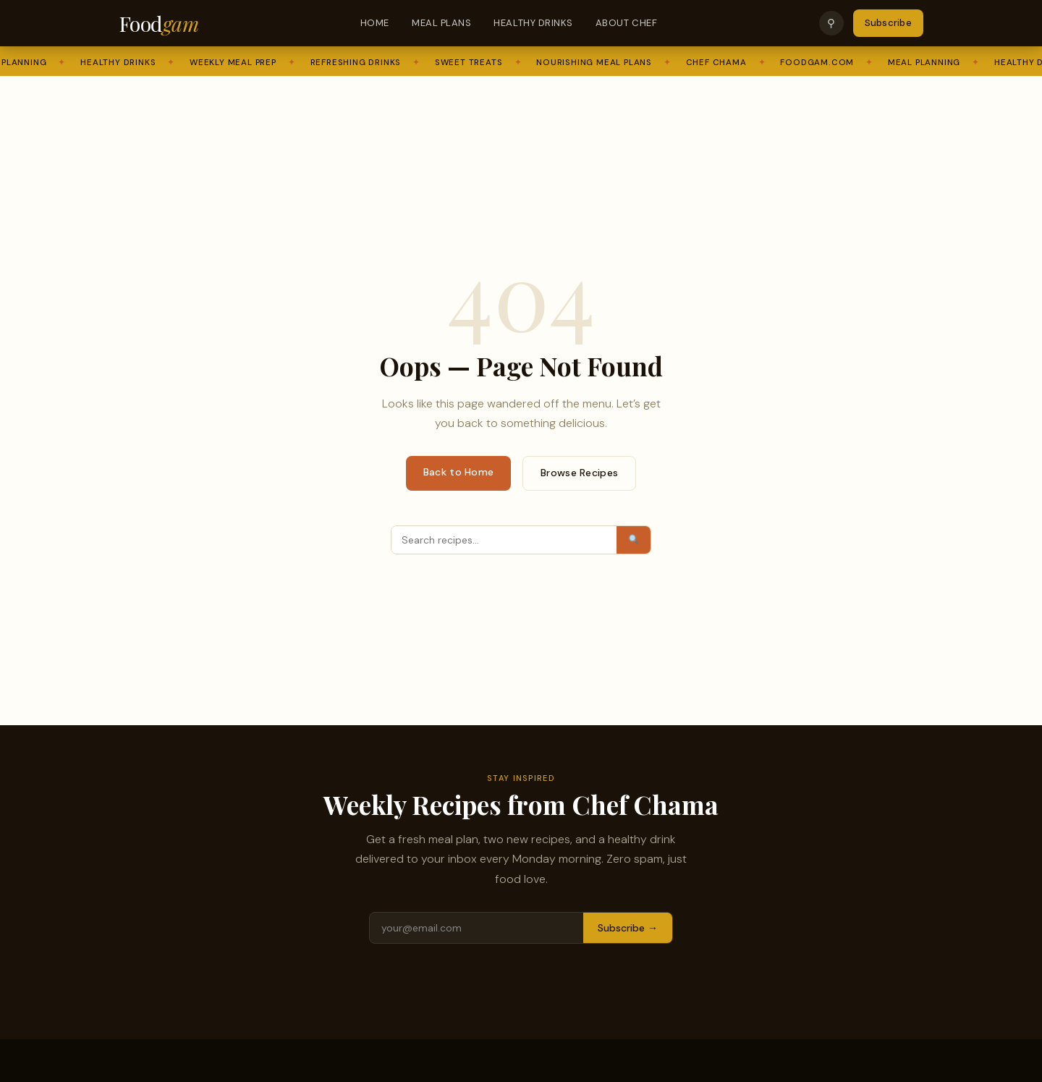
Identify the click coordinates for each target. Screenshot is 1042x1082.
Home (374, 23)
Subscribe (888, 23)
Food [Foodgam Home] (158, 23)
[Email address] (476, 928)
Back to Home (458, 471)
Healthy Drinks (533, 23)
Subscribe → (628, 927)
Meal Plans (441, 23)
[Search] (504, 540)
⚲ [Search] (831, 23)
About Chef (626, 23)
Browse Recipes (579, 472)
